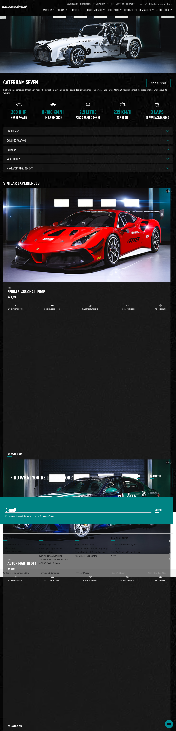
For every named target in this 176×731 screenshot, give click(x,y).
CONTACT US (130, 4)
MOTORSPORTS (113, 10)
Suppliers (147, 528)
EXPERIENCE (44, 538)
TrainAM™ (116, 548)
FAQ (138, 476)
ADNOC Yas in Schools (49, 563)
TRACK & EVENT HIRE (84, 538)
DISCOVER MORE (14, 454)
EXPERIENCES (77, 10)
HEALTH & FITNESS (95, 10)
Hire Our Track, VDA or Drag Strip (91, 548)
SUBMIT (158, 509)
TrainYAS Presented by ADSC (125, 544)
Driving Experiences (49, 544)
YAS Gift (105, 528)
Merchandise (9, 528)
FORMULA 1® (62, 10)
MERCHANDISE (85, 4)
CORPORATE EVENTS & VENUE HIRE (138, 10)
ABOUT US (120, 4)
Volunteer (87, 528)
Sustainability (125, 528)
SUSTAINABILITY (99, 4)
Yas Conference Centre (86, 555)
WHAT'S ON (48, 10)
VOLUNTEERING (72, 4)
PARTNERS (110, 4)
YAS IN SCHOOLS (162, 10)
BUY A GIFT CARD (158, 83)
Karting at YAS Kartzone (50, 555)
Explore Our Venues (84, 544)
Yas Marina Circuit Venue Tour (53, 559)
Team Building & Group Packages (91, 551)
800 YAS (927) (118, 573)
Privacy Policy (82, 572)
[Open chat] (169, 724)
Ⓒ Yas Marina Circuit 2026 (16, 572)
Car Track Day (46, 551)
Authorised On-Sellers (14, 551)
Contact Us (67, 528)
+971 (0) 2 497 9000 (157, 573)
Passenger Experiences (50, 548)
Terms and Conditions (50, 572)
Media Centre (32, 528)
